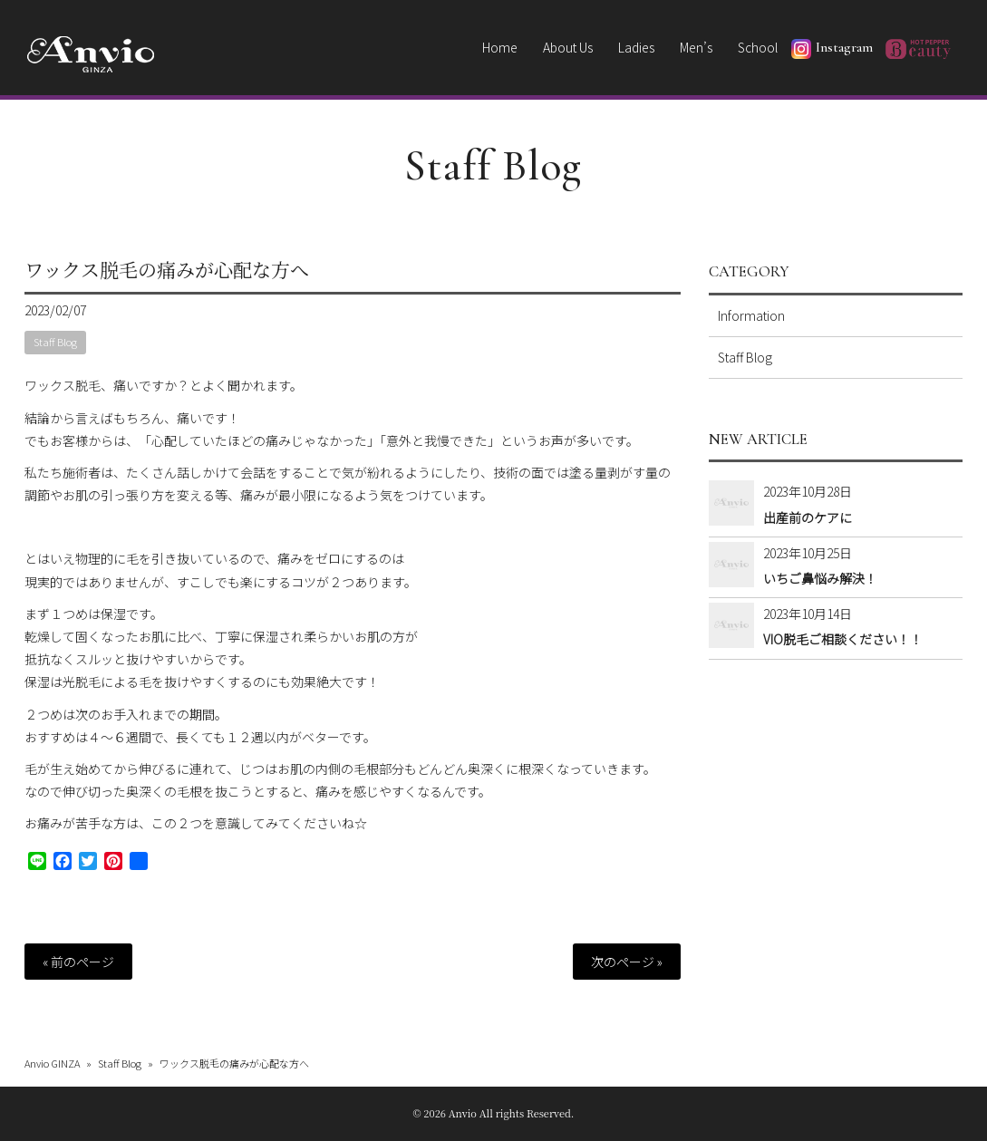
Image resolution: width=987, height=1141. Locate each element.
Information (751, 315)
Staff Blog (493, 166)
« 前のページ (78, 961)
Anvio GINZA (52, 1063)
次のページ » (627, 961)
